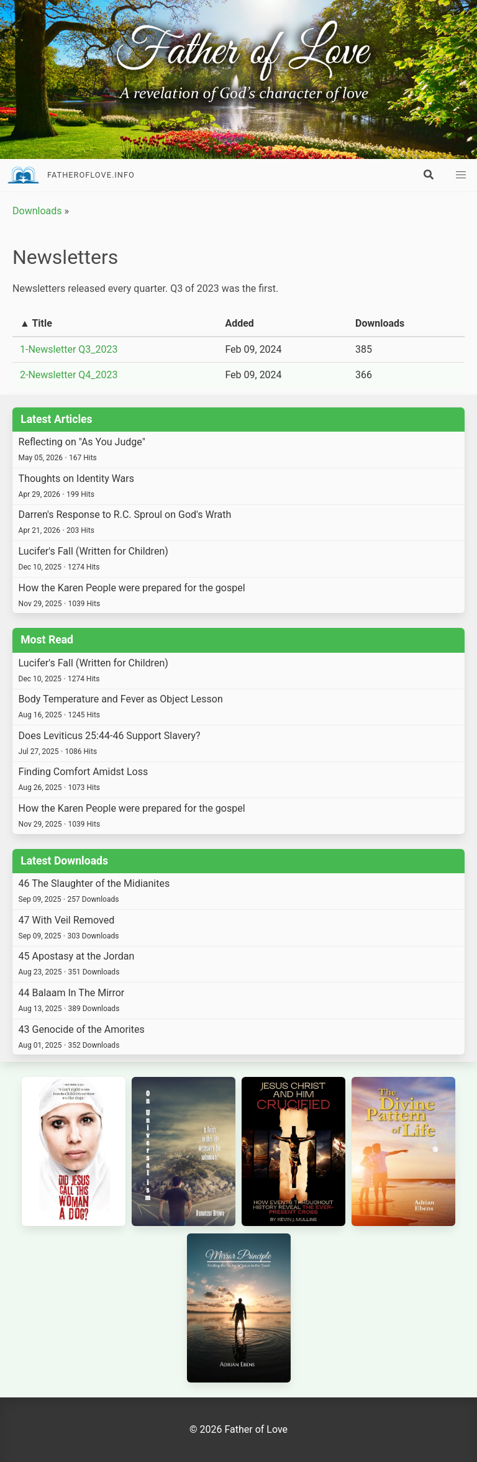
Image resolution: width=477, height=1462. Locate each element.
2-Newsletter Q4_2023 (69, 375)
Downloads (36, 211)
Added (239, 323)
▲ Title (36, 323)
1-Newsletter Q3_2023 (69, 349)
